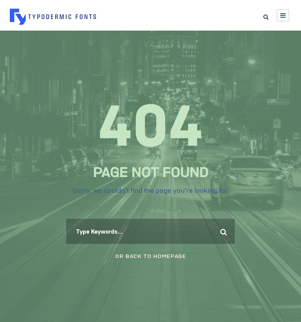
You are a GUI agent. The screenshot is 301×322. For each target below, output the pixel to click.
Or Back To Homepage (150, 255)
